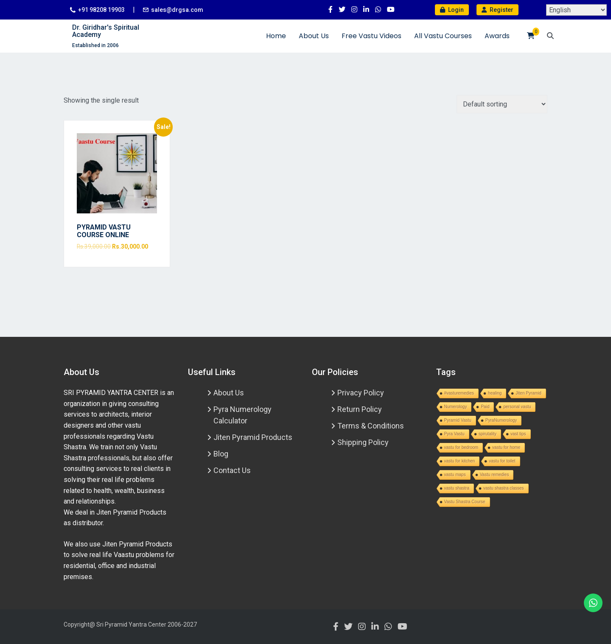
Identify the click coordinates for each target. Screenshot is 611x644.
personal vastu (517, 406)
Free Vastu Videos (371, 36)
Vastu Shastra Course (464, 501)
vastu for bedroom (461, 447)
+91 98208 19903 (101, 9)
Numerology (455, 406)
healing (495, 393)
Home (276, 36)
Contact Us (232, 470)
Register (497, 9)
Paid (485, 406)
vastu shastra (456, 488)
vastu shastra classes (503, 488)
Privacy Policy (360, 392)
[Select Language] (576, 10)
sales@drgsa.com (177, 9)
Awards (497, 36)
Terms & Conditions (370, 425)
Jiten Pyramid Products (252, 437)
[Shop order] (502, 104)
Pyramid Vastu (457, 420)
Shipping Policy (363, 442)
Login (452, 9)
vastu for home (506, 447)
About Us (314, 36)
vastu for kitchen (459, 461)
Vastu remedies (494, 474)
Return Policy (359, 409)
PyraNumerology (501, 420)
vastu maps (455, 474)
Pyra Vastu (454, 433)
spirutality (487, 433)
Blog (220, 453)
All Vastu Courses (443, 36)
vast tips (518, 433)
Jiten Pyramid (528, 393)
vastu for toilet (502, 461)
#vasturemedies (459, 393)
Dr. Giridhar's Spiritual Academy (105, 31)
